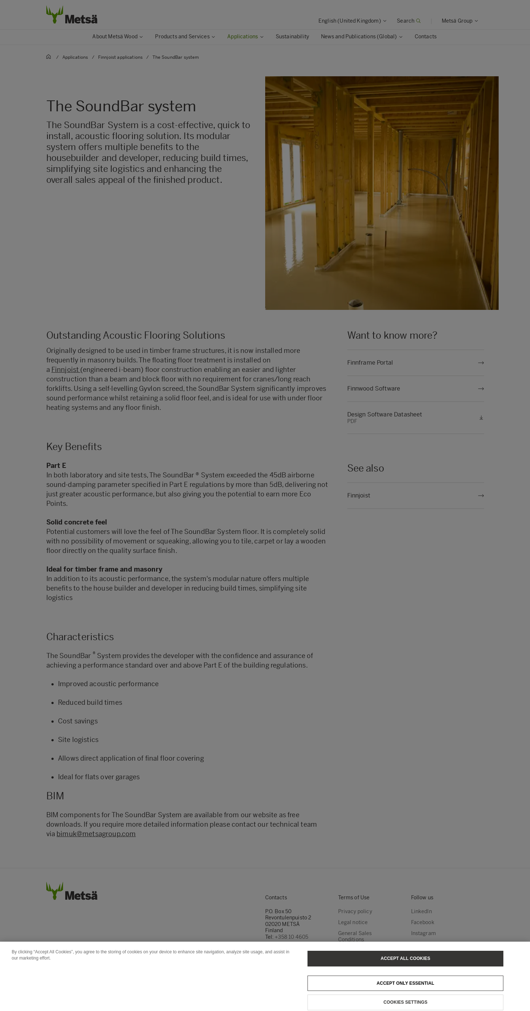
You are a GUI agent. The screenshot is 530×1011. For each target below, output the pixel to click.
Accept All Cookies (405, 963)
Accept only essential (405, 988)
